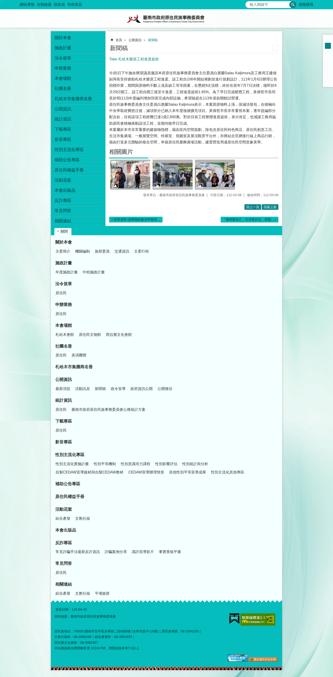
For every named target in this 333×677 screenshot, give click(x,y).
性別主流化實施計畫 (72, 464)
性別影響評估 (166, 464)
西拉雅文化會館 (119, 335)
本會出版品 (65, 190)
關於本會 (63, 242)
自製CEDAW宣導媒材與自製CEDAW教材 (89, 472)
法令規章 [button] (63, 58)
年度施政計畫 (67, 272)
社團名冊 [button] (63, 88)
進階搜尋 (306, 4)
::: (1, 2)
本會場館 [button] (63, 78)
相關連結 (63, 584)
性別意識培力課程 (135, 464)
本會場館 (63, 325)
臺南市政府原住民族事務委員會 (166, 18)
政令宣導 (118, 389)
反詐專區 (63, 543)
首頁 (119, 40)
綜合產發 (63, 518)
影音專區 (63, 139)
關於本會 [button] (63, 37)
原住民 (61, 293)
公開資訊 (135, 40)
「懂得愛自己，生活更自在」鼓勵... (248, 219)
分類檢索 (44, 4)
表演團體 (78, 355)
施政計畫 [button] (63, 48)
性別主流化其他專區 (227, 472)
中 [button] (328, 46)
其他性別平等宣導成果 (187, 472)
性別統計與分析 (195, 464)
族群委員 (102, 251)
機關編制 (82, 251)
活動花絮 (63, 509)
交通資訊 (121, 251)
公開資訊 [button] (63, 109)
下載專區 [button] (63, 129)
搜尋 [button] (292, 4)
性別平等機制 (105, 464)
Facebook (328, 58)
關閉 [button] (64, 231)
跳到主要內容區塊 (2, 2)
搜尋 (249, 3)
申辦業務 (63, 304)
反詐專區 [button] (63, 200)
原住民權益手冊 (69, 170)
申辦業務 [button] (63, 68)
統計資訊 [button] (63, 119)
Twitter (328, 70)
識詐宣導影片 (143, 552)
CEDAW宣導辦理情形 (146, 472)
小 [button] (328, 40)
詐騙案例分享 (116, 552)
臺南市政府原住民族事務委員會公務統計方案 (108, 409)
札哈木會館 (65, 335)
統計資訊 (63, 400)
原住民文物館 (90, 335)
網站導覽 (27, 4)
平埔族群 (102, 593)
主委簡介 (63, 251)
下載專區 (63, 421)
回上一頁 (252, 207)
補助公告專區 (67, 160)
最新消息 (63, 389)
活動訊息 (82, 389)
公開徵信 (164, 389)
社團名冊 (63, 346)
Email (328, 82)
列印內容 (275, 48)
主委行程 (141, 251)
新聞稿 (153, 40)
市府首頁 (74, 4)
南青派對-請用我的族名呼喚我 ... (137, 219)
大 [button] (328, 52)
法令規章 (63, 283)
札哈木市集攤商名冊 (73, 98)
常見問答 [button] (63, 210)
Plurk (328, 64)
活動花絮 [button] (63, 180)
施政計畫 (63, 263)
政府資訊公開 (141, 389)
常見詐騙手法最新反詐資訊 (78, 552)
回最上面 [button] (270, 207)
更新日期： (64, 609)
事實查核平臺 (170, 552)
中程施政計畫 (94, 272)
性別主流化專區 (69, 454)
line (328, 76)
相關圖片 (121, 151)
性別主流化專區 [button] (69, 149)
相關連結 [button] (63, 221)
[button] (130, 175)
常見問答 (63, 563)
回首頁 (59, 4)
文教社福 (82, 518)
